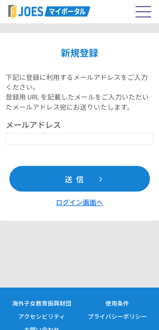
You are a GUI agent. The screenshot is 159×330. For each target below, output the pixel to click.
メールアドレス (33, 124)
